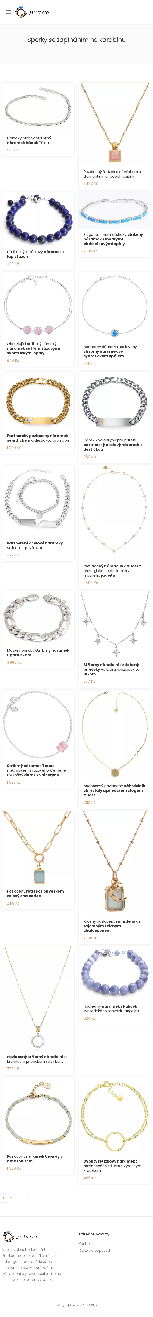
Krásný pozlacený (112, 926)
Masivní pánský (38, 653)
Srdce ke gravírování (35, 545)
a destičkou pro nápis (38, 438)
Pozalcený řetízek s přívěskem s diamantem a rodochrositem (112, 174)
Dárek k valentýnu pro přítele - (113, 444)
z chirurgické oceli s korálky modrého (112, 570)
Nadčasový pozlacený (114, 790)
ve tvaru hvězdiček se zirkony (112, 669)
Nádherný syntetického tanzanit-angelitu (111, 1009)
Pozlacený (35, 894)
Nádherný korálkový (36, 254)
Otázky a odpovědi (95, 1250)
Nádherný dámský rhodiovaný (110, 351)
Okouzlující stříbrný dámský (33, 348)
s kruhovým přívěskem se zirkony (37, 1059)
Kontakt (85, 1243)
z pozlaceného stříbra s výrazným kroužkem (112, 1166)
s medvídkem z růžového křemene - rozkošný (38, 770)
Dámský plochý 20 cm (29, 140)
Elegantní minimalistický (113, 239)
